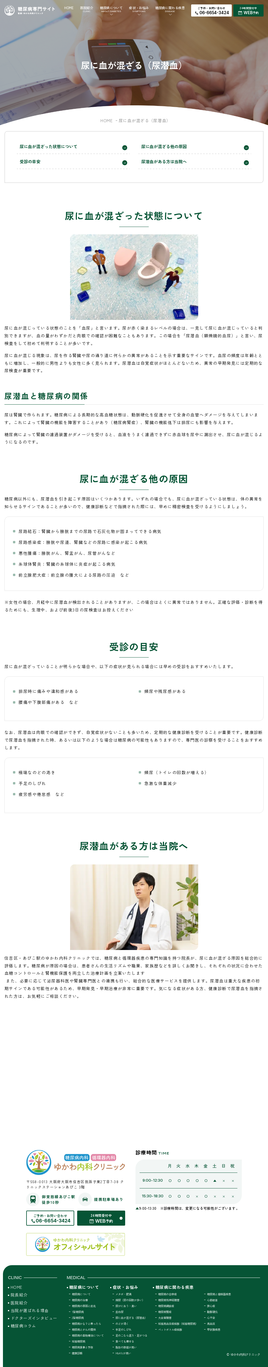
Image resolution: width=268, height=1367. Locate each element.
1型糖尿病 (78, 1312)
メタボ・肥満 (123, 1294)
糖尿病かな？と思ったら (86, 1324)
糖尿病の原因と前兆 (84, 1306)
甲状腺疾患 (213, 1329)
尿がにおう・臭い (126, 1306)
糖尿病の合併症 (167, 1294)
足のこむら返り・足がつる (131, 1335)
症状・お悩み (139, 9)
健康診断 (77, 1353)
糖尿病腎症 (164, 1312)
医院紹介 (86, 9)
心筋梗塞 (212, 1300)
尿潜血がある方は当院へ (164, 161)
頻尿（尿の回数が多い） (130, 1300)
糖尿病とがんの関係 (84, 1329)
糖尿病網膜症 (166, 1306)
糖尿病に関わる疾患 (170, 9)
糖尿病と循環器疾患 (219, 1294)
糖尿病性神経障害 (168, 1300)
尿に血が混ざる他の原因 (164, 146)
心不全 (211, 1318)
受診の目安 (30, 161)
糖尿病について (111, 9)
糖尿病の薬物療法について (88, 1335)
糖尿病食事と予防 (82, 1347)
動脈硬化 (212, 1312)
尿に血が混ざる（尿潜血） (131, 1318)
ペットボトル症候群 (170, 1329)
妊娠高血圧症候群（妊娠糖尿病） (178, 1324)
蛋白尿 (119, 1312)
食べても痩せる (124, 1341)
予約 (256, 12)
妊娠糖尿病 (78, 1341)
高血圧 (211, 1324)
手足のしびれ (123, 1329)
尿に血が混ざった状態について (48, 146)
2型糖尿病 (78, 1318)
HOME (69, 7)
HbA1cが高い (123, 1353)
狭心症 (211, 1306)
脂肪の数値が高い (126, 1347)
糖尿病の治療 (80, 1300)
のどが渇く (122, 1324)
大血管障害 (164, 1318)
